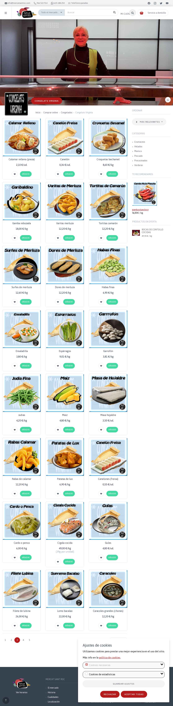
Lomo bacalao (64, 611)
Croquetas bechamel (108, 159)
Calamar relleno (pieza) (22, 159)
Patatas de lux (65, 479)
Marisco (138, 151)
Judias (21, 415)
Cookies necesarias (99, 665)
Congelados (66, 112)
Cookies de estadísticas (102, 674)
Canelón (64, 159)
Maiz (65, 415)
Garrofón (108, 351)
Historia (51, 692)
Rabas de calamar (21, 479)
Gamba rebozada (21, 223)
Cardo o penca (22, 542)
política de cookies (109, 657)
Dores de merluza (65, 287)
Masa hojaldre (108, 415)
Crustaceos (139, 142)
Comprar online (50, 112)
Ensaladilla (22, 351)
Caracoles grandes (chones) (108, 611)
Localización (54, 701)
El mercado (53, 688)
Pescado (138, 156)
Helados (138, 146)
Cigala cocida (64, 542)
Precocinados (140, 160)
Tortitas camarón (108, 223)
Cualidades (53, 697)
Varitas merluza (65, 223)
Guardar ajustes (124, 683)
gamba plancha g (140, 209)
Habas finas (108, 287)
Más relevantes (148, 121)
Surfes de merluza (22, 287)
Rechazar (110, 694)
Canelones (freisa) (108, 479)
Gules (108, 542)
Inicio (37, 112)
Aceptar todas (134, 694)
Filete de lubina (21, 611)
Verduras (138, 165)
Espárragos (65, 351)
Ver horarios (21, 692)
